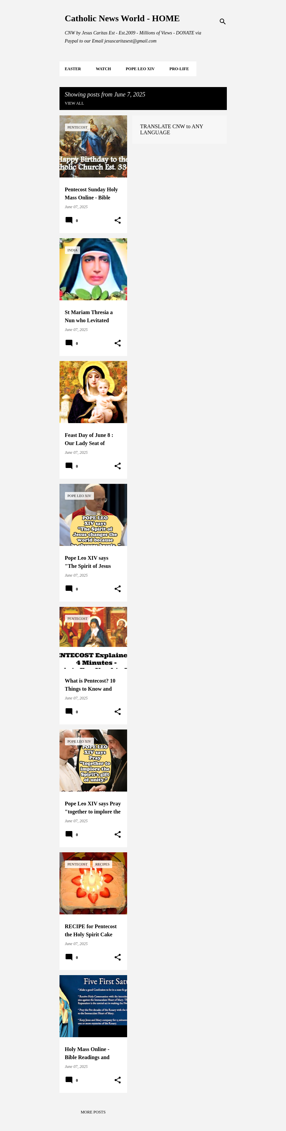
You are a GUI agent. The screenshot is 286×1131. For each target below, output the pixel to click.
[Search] (223, 21)
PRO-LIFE (179, 68)
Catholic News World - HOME (122, 18)
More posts (93, 1112)
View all (74, 103)
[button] (118, 220)
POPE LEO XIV (140, 68)
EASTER (73, 68)
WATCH (103, 68)
